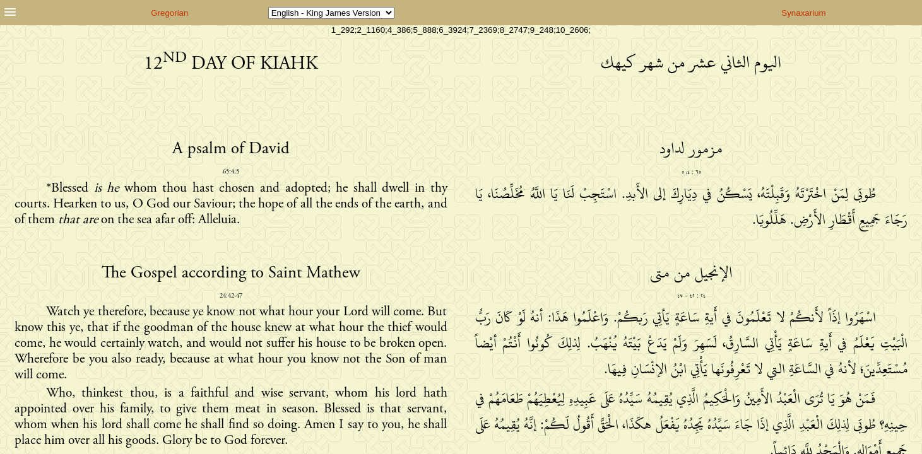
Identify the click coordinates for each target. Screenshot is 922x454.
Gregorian (169, 13)
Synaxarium (803, 13)
